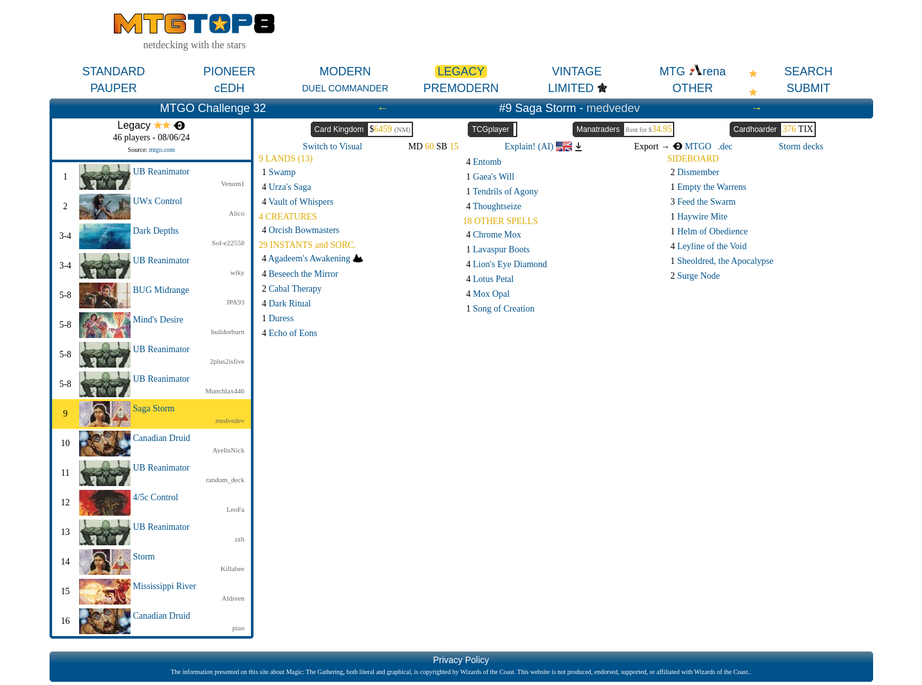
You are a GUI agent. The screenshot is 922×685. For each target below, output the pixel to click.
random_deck (225, 479)
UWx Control (158, 201)
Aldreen (233, 598)
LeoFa (235, 509)
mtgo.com (162, 149)
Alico (236, 213)
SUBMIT (808, 88)
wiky (237, 272)
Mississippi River (164, 586)
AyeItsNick (228, 450)
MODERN (345, 71)
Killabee (232, 568)
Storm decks (801, 146)
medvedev (613, 108)
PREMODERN (461, 88)
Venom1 (232, 183)
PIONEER (229, 71)
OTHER (692, 88)
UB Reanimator (161, 171)
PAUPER (113, 88)
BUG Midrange (161, 290)
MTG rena (692, 71)
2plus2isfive (227, 361)
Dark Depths (156, 231)
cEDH (229, 88)
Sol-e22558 (228, 243)
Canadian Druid (161, 438)
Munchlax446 (224, 391)
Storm (144, 556)
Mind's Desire (158, 319)
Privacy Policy (461, 660)
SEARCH (808, 71)
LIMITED (571, 88)
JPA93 (235, 302)
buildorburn (227, 331)
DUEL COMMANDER (345, 88)
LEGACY (461, 71)
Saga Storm (154, 408)
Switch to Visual (332, 146)
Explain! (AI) (537, 146)
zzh (239, 539)
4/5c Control (155, 497)
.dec (725, 146)
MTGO (692, 146)
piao (238, 628)
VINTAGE (577, 71)
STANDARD (113, 71)
